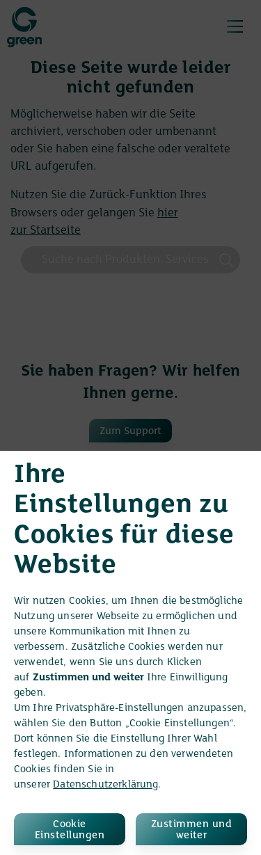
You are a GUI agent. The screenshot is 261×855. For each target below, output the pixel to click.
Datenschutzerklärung (105, 784)
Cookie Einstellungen (69, 830)
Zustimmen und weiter (191, 830)
